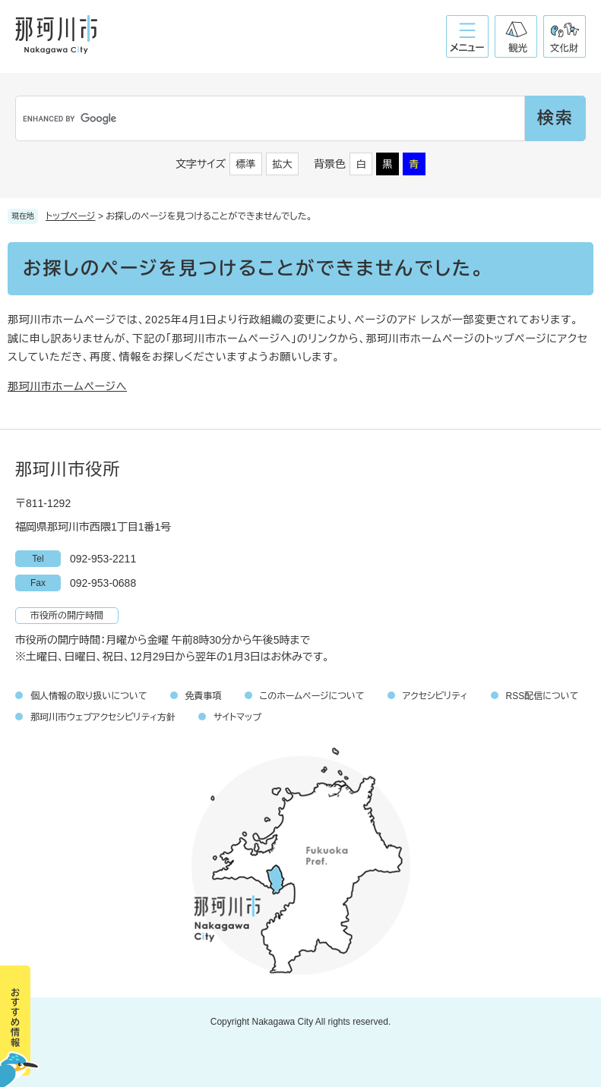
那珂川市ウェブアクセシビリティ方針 (103, 717)
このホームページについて (312, 696)
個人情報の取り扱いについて (88, 696)
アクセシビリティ (435, 696)
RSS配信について (542, 696)
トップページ (71, 216)
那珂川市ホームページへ (67, 386)
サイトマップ (237, 717)
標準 (246, 164)
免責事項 (203, 696)
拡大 (283, 164)
